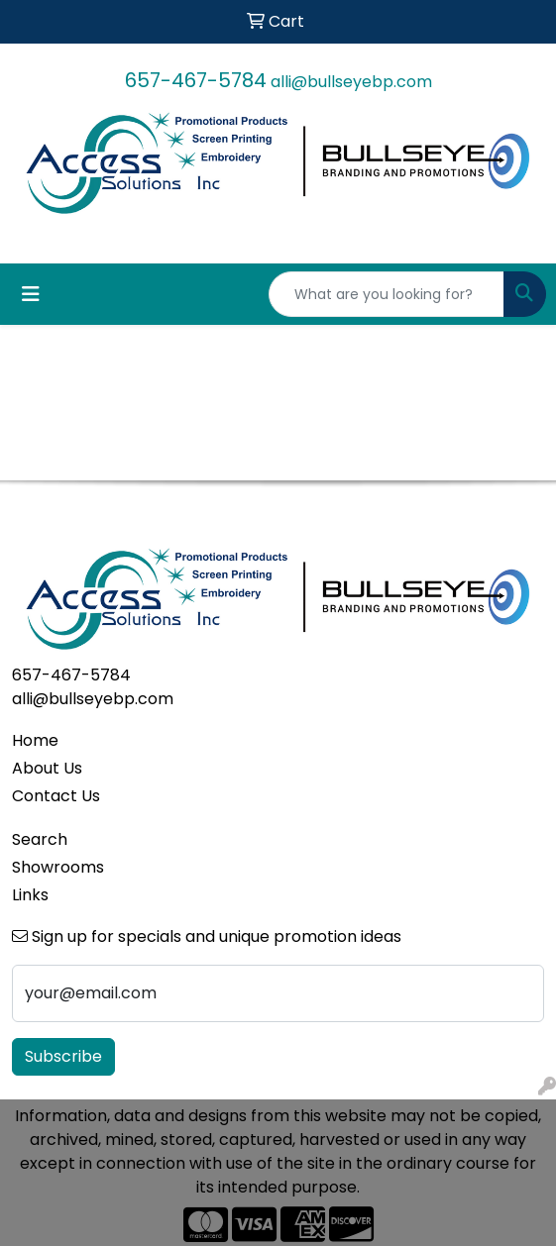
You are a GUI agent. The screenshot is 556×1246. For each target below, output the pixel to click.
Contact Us (56, 795)
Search (39, 839)
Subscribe (63, 1056)
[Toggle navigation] (31, 294)
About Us (47, 768)
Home (35, 740)
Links (30, 894)
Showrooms (58, 867)
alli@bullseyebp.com (351, 81)
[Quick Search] (386, 294)
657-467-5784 (196, 80)
